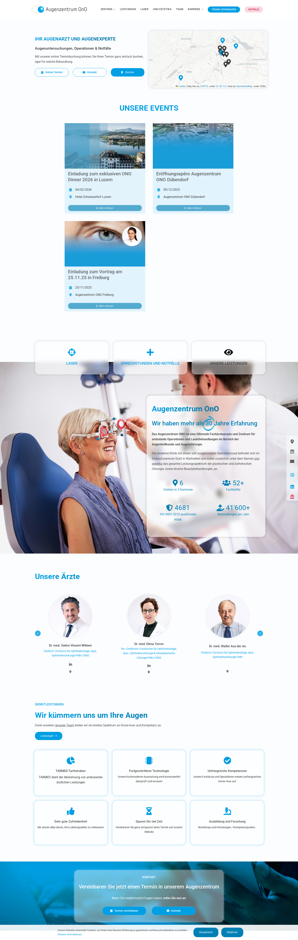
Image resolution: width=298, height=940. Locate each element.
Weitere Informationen (70, 934)
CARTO (204, 86)
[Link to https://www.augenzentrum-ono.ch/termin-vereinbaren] (292, 451)
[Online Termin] (52, 72)
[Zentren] (127, 72)
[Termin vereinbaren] (124, 911)
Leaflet (180, 86)
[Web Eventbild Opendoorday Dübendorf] (193, 124)
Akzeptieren (206, 932)
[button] (226, 64)
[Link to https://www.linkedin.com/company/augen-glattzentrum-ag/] (292, 487)
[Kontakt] (90, 72)
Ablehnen (232, 932)
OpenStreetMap (244, 86)
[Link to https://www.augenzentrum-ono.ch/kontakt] (292, 461)
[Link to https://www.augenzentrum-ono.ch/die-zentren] (292, 441)
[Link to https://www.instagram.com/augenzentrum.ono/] (292, 475)
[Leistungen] (48, 736)
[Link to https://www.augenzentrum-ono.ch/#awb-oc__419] (292, 497)
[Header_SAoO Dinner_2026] (105, 124)
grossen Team (64, 725)
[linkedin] (70, 664)
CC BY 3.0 (221, 86)
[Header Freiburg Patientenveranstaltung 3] (105, 222)
